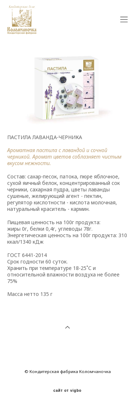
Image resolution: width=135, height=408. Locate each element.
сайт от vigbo (67, 391)
